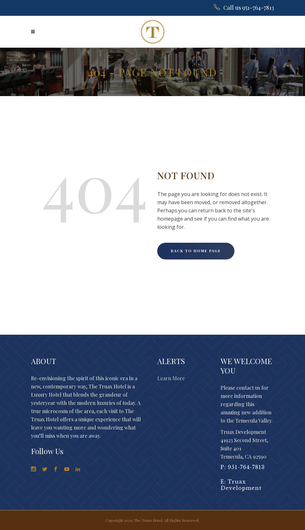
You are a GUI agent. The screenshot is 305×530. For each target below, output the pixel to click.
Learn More (171, 378)
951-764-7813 (246, 467)
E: (224, 481)
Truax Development (241, 484)
